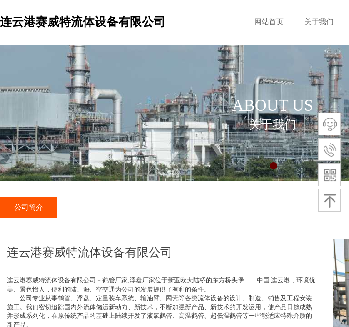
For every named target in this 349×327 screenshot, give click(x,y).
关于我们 (319, 21)
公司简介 (28, 207)
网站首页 (269, 21)
